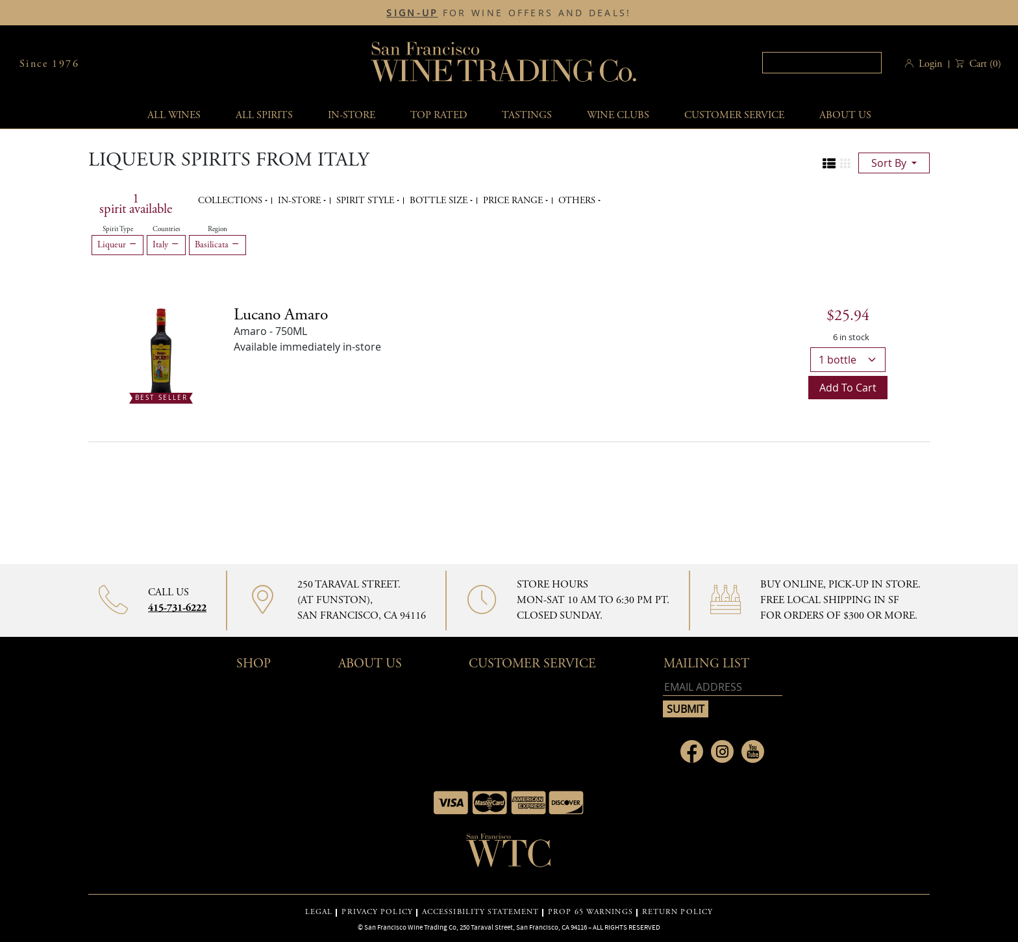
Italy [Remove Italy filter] (166, 245)
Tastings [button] (527, 115)
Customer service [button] (734, 115)
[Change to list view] (829, 163)
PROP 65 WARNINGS (590, 912)
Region (217, 229)
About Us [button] (845, 115)
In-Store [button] (351, 115)
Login (930, 64)
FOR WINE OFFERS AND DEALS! (508, 13)
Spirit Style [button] (366, 200)
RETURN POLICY (677, 912)
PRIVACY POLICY (376, 912)
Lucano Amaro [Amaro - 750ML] (281, 314)
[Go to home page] (509, 854)
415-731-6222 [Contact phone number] (177, 608)
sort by (890, 163)
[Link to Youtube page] (752, 751)
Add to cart (847, 387)
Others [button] (578, 200)
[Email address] (722, 687)
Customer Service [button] (532, 664)
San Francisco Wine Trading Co (504, 64)
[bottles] (848, 359)
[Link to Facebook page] (691, 751)
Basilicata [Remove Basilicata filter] (217, 245)
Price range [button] (514, 200)
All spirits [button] (264, 115)
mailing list (706, 664)
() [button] (984, 64)
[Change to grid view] (845, 163)
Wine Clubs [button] (618, 115)
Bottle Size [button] (440, 200)
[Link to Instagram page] (722, 751)
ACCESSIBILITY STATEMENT (480, 912)
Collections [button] (231, 200)
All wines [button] (174, 115)
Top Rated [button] (438, 115)
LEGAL (319, 912)
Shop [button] (253, 664)
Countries (166, 229)
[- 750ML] (161, 352)
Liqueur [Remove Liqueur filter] (117, 245)
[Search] (822, 62)
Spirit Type (118, 229)
